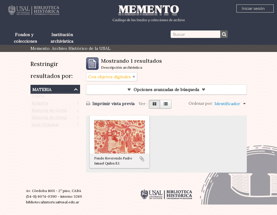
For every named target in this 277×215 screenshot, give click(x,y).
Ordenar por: (201, 103)
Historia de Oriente (51, 119)
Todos (38, 97)
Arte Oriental (45, 126)
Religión (40, 104)
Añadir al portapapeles (142, 159)
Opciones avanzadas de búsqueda (166, 89)
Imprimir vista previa (110, 103)
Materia (41, 89)
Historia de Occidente (53, 111)
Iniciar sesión (253, 8)
